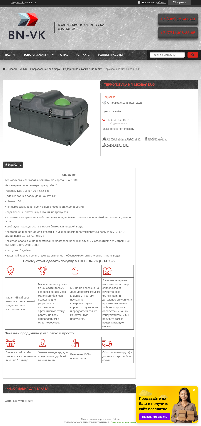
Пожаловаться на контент (124, 422)
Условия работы (110, 54)
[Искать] (193, 55)
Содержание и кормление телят (82, 69)
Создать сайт (18, 2)
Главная (10, 54)
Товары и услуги (36, 54)
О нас (64, 54)
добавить (161, 2)
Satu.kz (116, 419)
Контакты (83, 54)
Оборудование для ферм (45, 69)
